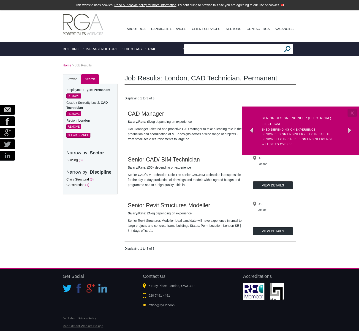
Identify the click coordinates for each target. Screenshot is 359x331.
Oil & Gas (133, 49)
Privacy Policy (87, 318)
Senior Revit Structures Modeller (169, 205)
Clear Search (78, 135)
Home (67, 65)
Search (90, 79)
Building (71, 49)
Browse (71, 79)
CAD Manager (146, 113)
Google (7, 133)
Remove (74, 96)
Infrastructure (102, 49)
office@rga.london (162, 305)
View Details (273, 185)
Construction (77, 185)
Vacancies (284, 29)
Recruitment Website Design (83, 326)
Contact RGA (258, 29)
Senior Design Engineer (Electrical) (296, 118)
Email (7, 110)
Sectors (233, 29)
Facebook (7, 121)
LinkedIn (7, 156)
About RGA (136, 29)
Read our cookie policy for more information (145, 5)
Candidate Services (168, 29)
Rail (152, 49)
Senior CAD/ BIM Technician (164, 159)
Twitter (7, 144)
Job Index (69, 318)
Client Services (206, 29)
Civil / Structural (80, 179)
